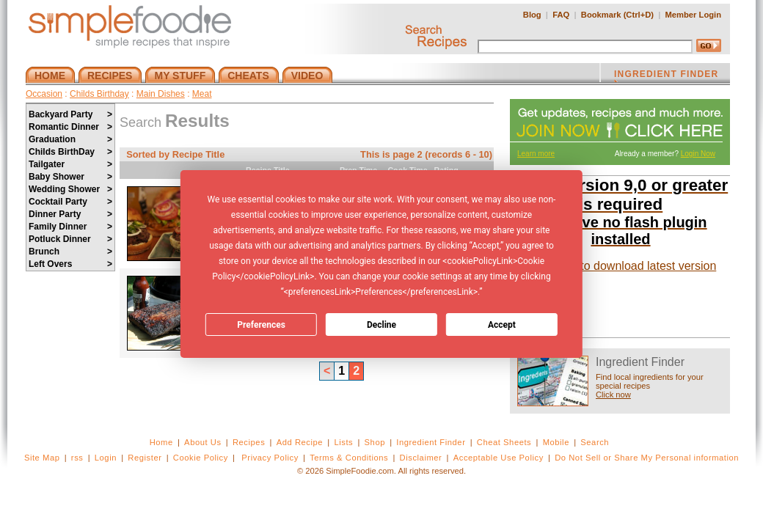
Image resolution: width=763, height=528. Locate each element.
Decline (381, 325)
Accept (502, 325)
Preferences (261, 325)
